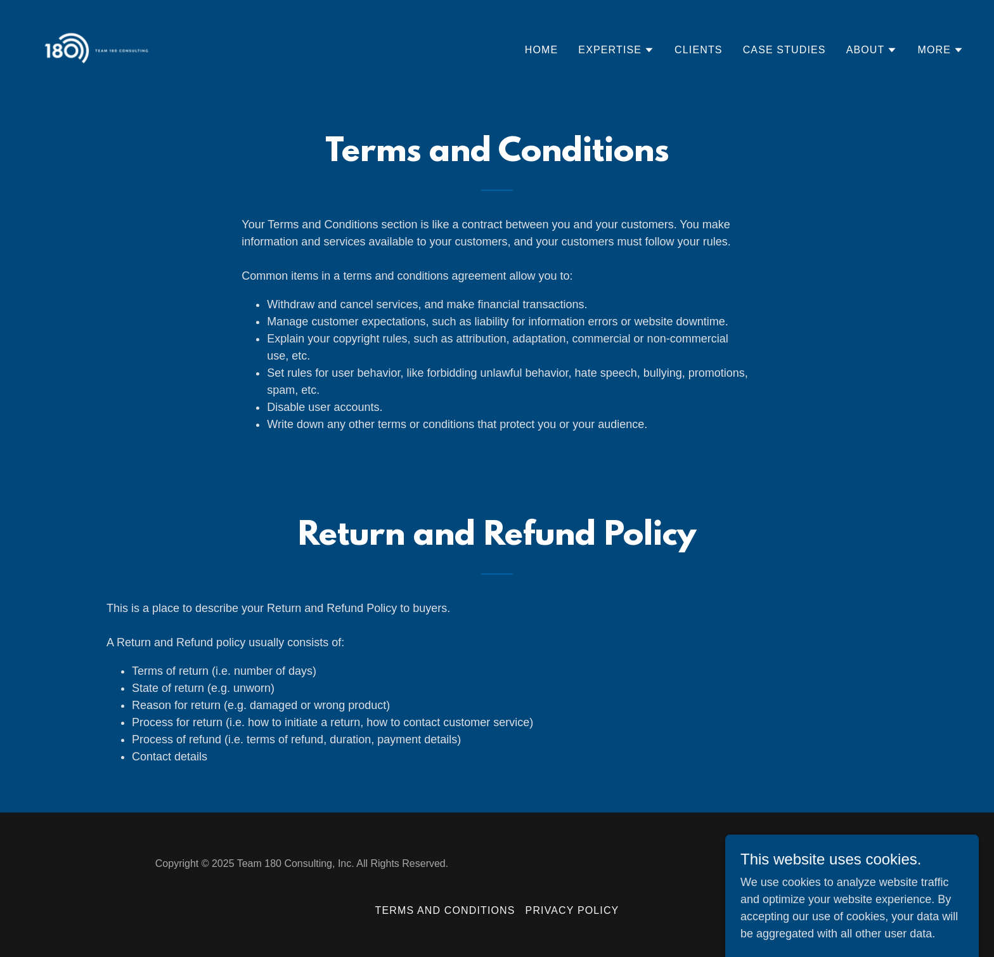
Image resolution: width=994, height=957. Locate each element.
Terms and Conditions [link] (445, 910)
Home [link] (541, 49)
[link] (96, 47)
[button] (616, 50)
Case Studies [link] (784, 49)
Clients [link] (698, 49)
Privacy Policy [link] (572, 910)
